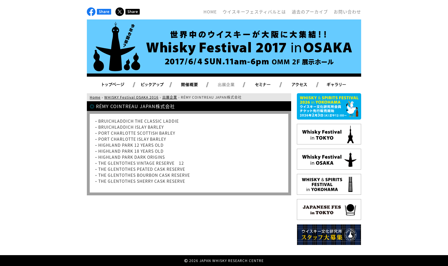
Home (95, 97)
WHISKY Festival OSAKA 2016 (131, 97)
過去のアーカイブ (310, 12)
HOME (210, 12)
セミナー (269, 85)
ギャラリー (343, 85)
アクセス (306, 85)
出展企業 (233, 85)
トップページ (114, 85)
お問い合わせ (347, 12)
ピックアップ (159, 85)
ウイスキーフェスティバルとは (254, 12)
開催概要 (196, 85)
